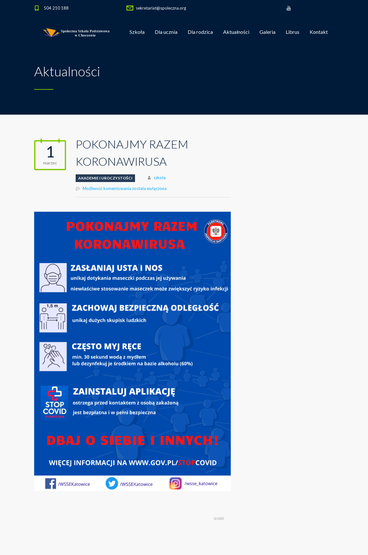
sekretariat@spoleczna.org (161, 8)
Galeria (267, 32)
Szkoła (137, 32)
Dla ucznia (166, 32)
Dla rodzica (200, 32)
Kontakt (319, 32)
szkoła (160, 177)
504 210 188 (56, 8)
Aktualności (236, 32)
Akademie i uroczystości (105, 178)
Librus (292, 32)
